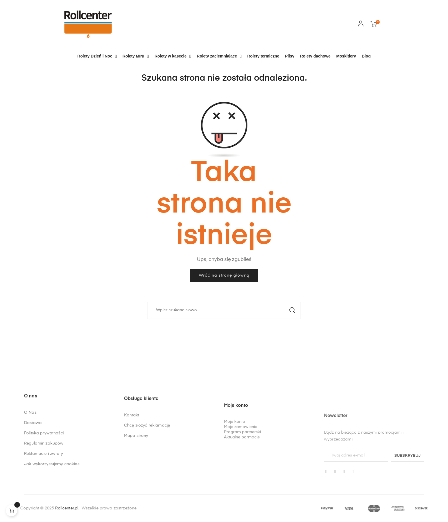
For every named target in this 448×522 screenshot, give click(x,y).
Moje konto (234, 470)
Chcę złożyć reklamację (147, 455)
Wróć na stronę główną (224, 275)
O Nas (30, 432)
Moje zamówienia (240, 475)
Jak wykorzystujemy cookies (51, 484)
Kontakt (131, 445)
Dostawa (33, 442)
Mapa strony (136, 466)
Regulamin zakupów (43, 463)
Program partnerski (242, 480)
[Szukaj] (224, 310)
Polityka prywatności (44, 453)
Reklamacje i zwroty (43, 473)
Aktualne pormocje (242, 485)
